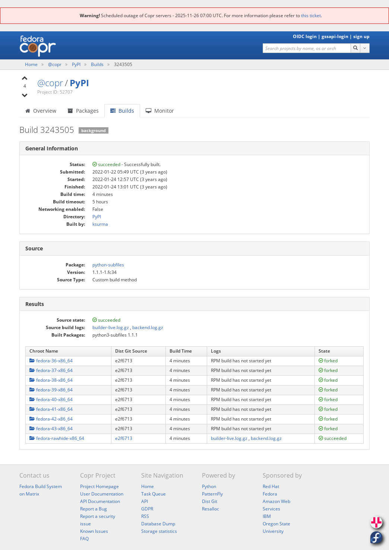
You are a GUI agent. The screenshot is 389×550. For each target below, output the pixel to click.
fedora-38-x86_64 (51, 380)
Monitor (160, 110)
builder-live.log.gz (110, 327)
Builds (97, 64)
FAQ (84, 538)
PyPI (77, 64)
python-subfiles (108, 265)
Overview (40, 110)
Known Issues (94, 531)
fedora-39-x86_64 (51, 390)
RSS (145, 516)
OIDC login (305, 36)
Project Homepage (99, 486)
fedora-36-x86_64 (51, 360)
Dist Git (209, 501)
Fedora (270, 494)
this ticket (311, 15)
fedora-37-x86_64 (51, 370)
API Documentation (100, 501)
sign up (361, 36)
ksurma (100, 224)
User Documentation (101, 494)
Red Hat (271, 486)
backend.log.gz (147, 327)
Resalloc (210, 509)
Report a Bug (93, 509)
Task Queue (153, 494)
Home (32, 64)
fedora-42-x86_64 (51, 419)
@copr (55, 64)
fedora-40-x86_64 (51, 399)
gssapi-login (335, 36)
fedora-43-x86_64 (51, 428)
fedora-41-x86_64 (51, 409)
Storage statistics (159, 531)
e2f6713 (123, 438)
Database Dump (158, 524)
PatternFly (212, 494)
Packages (83, 110)
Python (209, 486)
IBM (267, 516)
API (144, 501)
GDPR (147, 509)
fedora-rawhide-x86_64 (56, 438)
